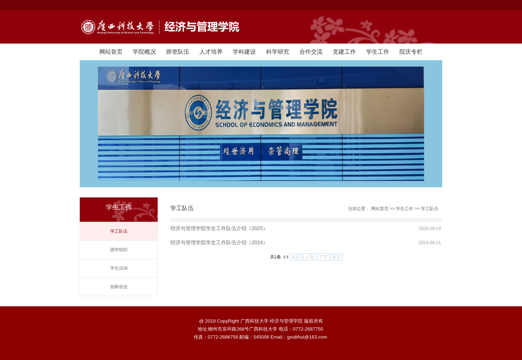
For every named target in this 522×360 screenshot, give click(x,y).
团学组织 (119, 249)
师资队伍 (177, 52)
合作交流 (311, 52)
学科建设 (244, 52)
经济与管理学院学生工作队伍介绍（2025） (219, 228)
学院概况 (144, 52)
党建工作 (344, 52)
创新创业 (119, 286)
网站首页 (111, 52)
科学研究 (277, 52)
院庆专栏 (411, 52)
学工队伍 (119, 231)
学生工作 (377, 52)
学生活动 (119, 268)
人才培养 (211, 52)
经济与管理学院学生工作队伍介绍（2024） (219, 242)
